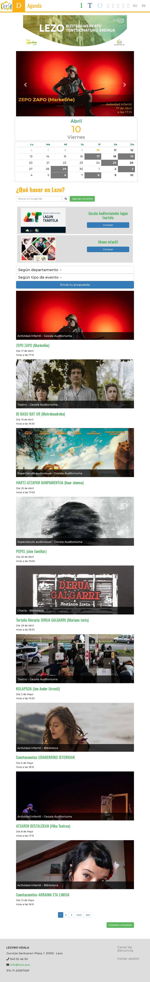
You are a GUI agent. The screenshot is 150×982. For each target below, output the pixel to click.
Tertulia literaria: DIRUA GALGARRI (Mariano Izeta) (52, 620)
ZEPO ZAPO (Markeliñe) (46, 99)
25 (114, 162)
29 (64, 169)
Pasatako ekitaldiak (120, 925)
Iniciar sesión (128, 959)
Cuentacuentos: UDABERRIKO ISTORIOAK (45, 757)
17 (98, 156)
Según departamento (39, 269)
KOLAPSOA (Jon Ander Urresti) (38, 688)
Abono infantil (108, 242)
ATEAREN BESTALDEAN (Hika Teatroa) (43, 826)
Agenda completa (82, 198)
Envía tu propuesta (75, 285)
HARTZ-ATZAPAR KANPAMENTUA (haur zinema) (50, 482)
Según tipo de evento (40, 277)
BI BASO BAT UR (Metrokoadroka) (40, 414)
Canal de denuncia (125, 948)
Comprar (108, 225)
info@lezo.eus (20, 964)
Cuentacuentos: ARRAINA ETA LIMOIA (42, 894)
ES (143, 5)
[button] (25, 83)
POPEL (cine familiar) (31, 551)
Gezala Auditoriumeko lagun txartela (108, 215)
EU (135, 5)
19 (131, 156)
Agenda (34, 5)
